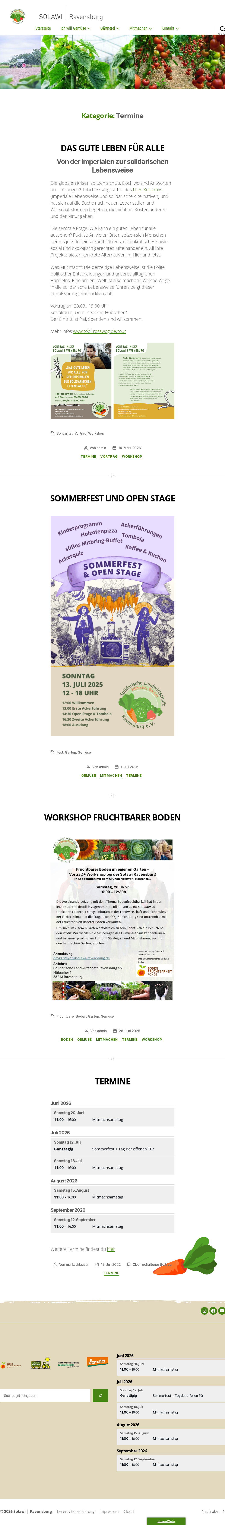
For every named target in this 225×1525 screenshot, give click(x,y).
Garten (70, 754)
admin (101, 449)
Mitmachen (138, 29)
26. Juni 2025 (129, 1032)
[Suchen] (100, 1396)
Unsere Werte (166, 1521)
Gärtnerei (107, 29)
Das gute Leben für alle (113, 149)
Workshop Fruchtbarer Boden (112, 818)
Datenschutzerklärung (76, 1512)
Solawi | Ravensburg (32, 1512)
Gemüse (84, 754)
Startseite (43, 29)
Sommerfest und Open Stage (112, 499)
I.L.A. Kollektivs (147, 191)
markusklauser (77, 1266)
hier (111, 1251)
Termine (88, 458)
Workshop (96, 435)
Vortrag (80, 435)
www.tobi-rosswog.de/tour (99, 333)
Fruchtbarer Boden (71, 1018)
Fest (60, 754)
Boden (67, 1041)
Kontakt (168, 29)
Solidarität (65, 435)
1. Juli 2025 (129, 768)
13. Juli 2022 (111, 1266)
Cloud (129, 1512)
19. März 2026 (129, 449)
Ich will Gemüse (73, 29)
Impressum (109, 1512)
